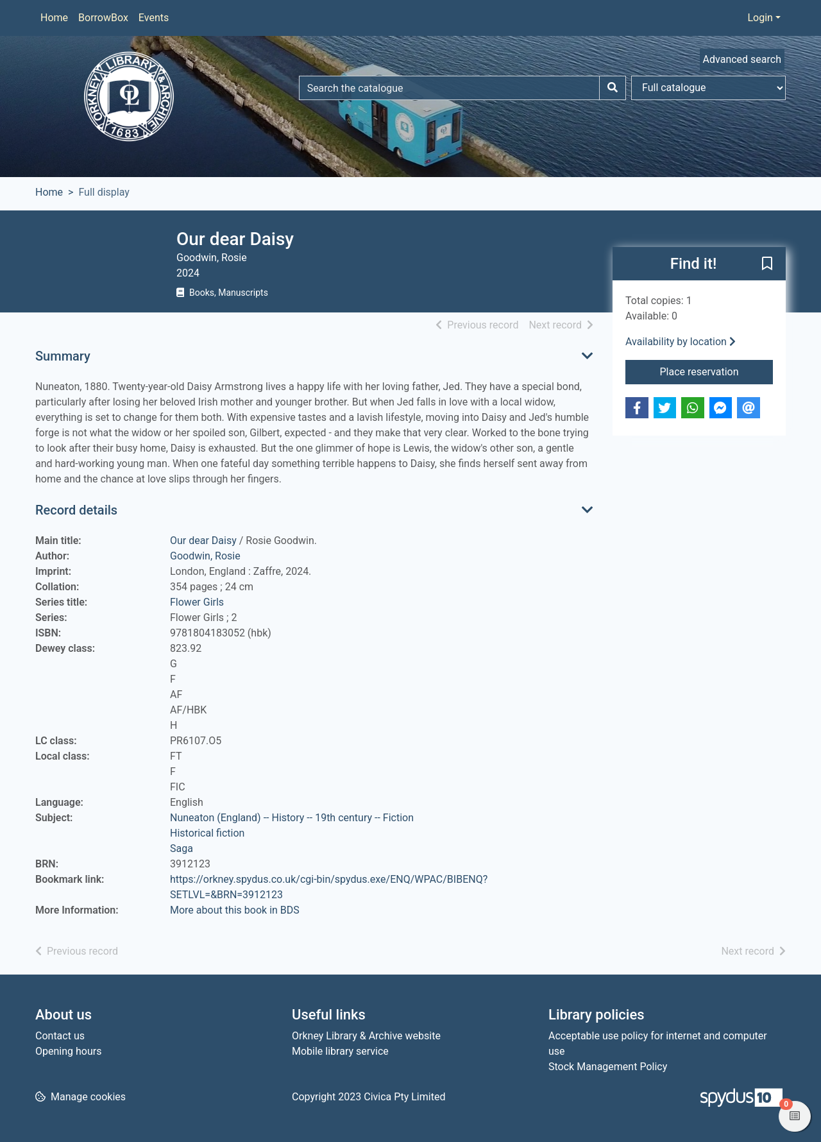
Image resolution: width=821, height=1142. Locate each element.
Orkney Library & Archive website (366, 1036)
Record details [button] (76, 510)
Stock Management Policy (607, 1067)
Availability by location (680, 342)
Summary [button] (62, 356)
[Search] (612, 88)
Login (759, 18)
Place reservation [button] (717, 371)
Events (154, 18)
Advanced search (742, 59)
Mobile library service (340, 1051)
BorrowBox (103, 18)
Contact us (60, 1036)
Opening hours (68, 1051)
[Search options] (708, 88)
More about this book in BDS (235, 910)
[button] (767, 264)
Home (54, 18)
